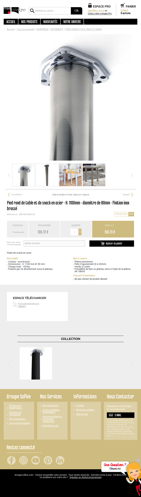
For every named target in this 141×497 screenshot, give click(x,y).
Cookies (80, 406)
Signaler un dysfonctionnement (86, 477)
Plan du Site (82, 414)
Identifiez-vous (96, 11)
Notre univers (72, 21)
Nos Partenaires (17, 419)
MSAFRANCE (42, 29)
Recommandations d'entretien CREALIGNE (52, 419)
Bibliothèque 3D (51, 426)
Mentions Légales (85, 410)
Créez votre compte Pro (100, 13)
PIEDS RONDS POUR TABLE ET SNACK (83, 29)
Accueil (10, 21)
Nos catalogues (51, 406)
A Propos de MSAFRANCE (15, 407)
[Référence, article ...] (50, 10)
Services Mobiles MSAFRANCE (51, 411)
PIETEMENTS (57, 29)
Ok (77, 11)
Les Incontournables (19, 423)
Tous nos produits (25, 29)
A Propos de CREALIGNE (15, 413)
